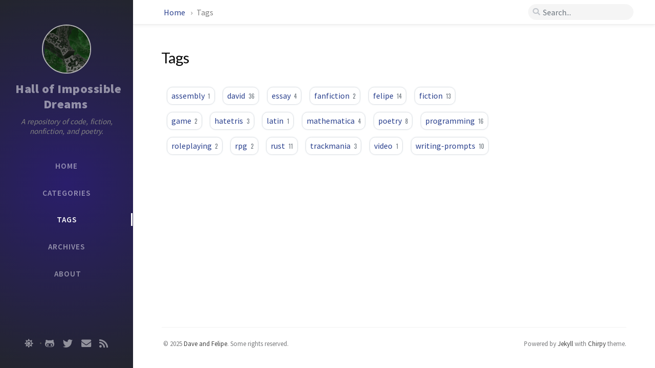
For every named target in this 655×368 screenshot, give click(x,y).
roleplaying (194, 146)
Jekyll (565, 343)
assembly (190, 95)
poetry (393, 121)
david (240, 95)
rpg (244, 146)
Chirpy (597, 343)
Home (174, 12)
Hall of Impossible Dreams (69, 96)
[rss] (103, 343)
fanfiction (335, 95)
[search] (580, 12)
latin (278, 121)
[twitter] (68, 343)
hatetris (231, 121)
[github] (49, 343)
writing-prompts (450, 146)
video (386, 146)
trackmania (333, 146)
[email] (86, 343)
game (184, 121)
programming (454, 121)
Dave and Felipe (205, 343)
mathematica (334, 121)
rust (282, 146)
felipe (387, 95)
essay (284, 95)
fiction (435, 95)
